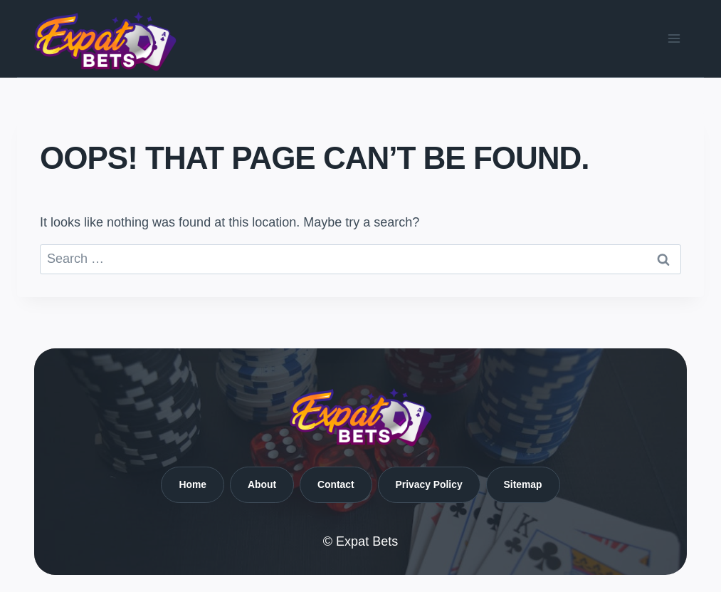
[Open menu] (674, 38)
